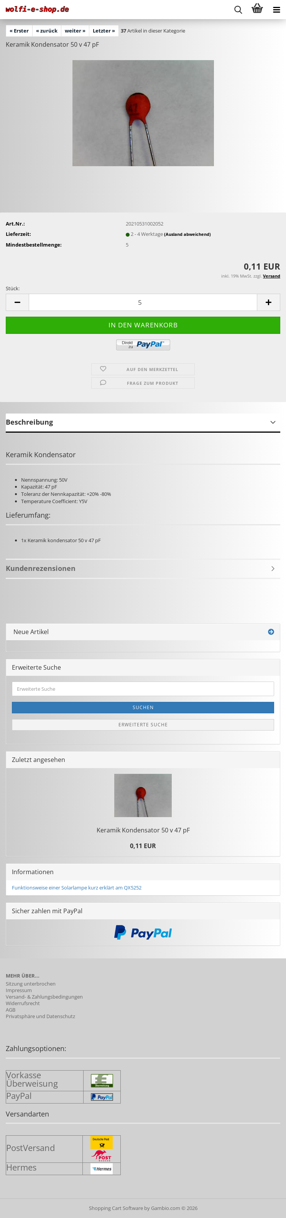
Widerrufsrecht (23, 1003)
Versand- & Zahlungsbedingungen (44, 996)
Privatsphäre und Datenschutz (40, 1016)
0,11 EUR (143, 846)
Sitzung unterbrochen (31, 983)
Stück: (13, 288)
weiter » (75, 30)
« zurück (47, 30)
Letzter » (104, 30)
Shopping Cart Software (116, 1208)
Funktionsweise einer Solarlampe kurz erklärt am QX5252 (76, 887)
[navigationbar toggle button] (276, 9)
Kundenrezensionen (41, 568)
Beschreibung (29, 422)
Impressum (19, 990)
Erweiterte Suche (143, 724)
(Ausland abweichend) (187, 234)
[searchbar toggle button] (238, 9)
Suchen (143, 707)
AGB (10, 1009)
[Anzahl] (143, 302)
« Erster (19, 30)
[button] (17, 302)
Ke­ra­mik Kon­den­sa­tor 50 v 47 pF (143, 830)
